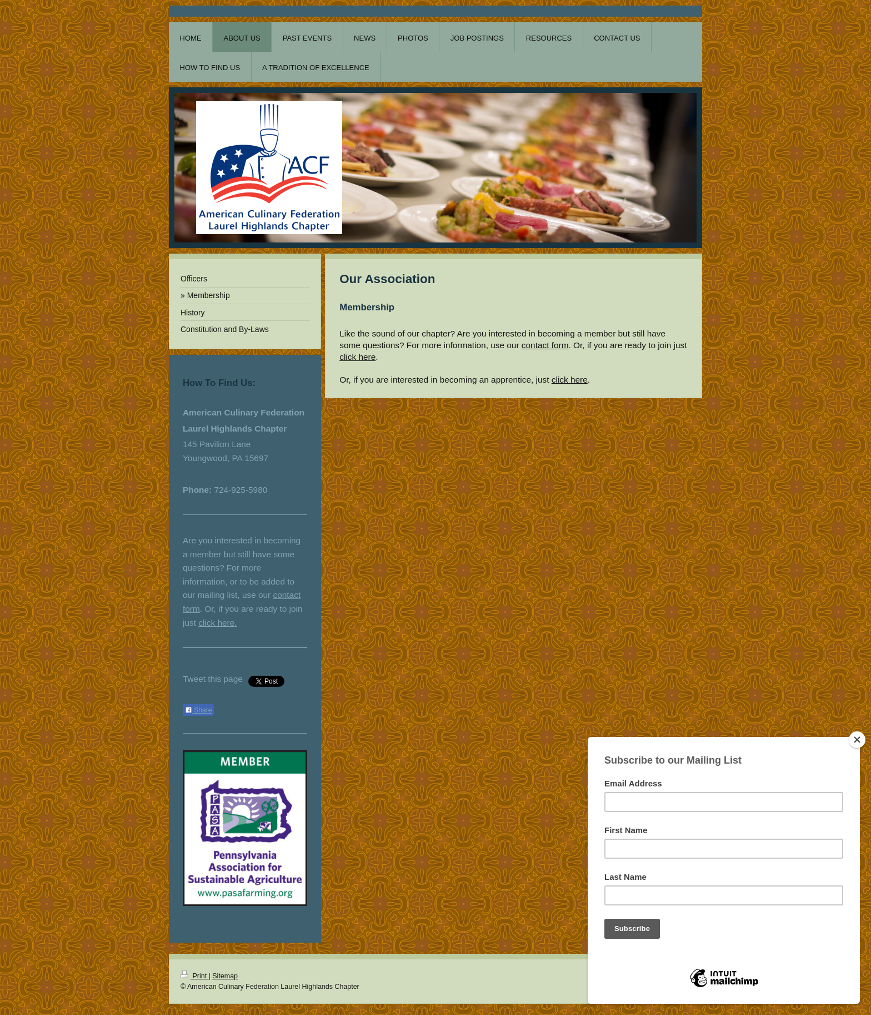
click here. (217, 622)
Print (195, 976)
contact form (545, 345)
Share (198, 710)
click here (357, 357)
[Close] (857, 739)
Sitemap (225, 976)
